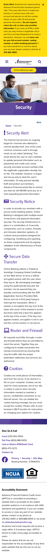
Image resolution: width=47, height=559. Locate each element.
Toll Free (6, 440)
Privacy (15, 458)
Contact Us (7, 452)
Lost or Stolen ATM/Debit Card (17, 444)
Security (26, 458)
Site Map (37, 458)
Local (4, 436)
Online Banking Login (23, 70)
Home (8, 125)
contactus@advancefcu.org (18, 522)
